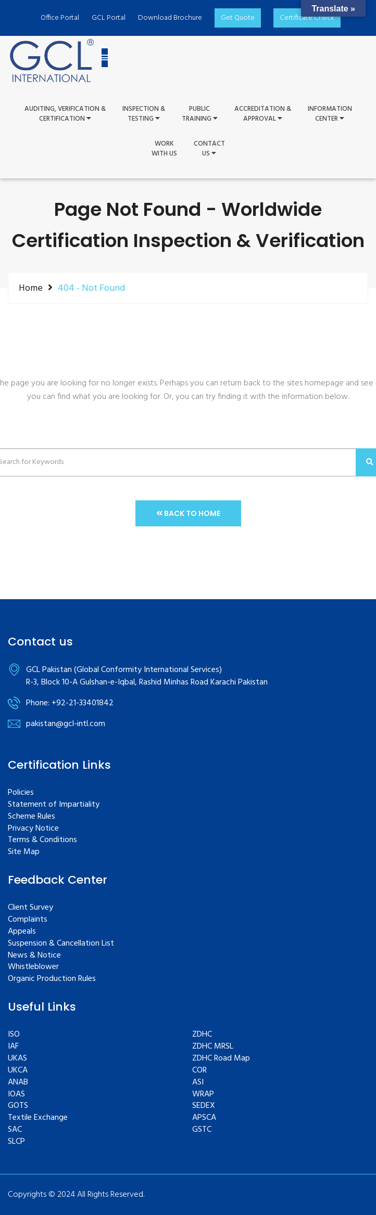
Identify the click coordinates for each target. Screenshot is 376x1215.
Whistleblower (33, 967)
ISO (14, 1035)
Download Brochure (170, 18)
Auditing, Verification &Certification (65, 114)
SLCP (16, 1142)
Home (31, 288)
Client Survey (30, 908)
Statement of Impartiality (53, 805)
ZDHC (202, 1035)
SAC (15, 1130)
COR (199, 1071)
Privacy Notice (33, 829)
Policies (21, 793)
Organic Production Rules (52, 979)
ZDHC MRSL (212, 1047)
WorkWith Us (164, 149)
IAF (13, 1047)
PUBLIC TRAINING (200, 114)
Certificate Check (307, 18)
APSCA (204, 1118)
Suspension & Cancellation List (61, 944)
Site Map (24, 852)
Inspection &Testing (143, 114)
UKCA (18, 1071)
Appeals (22, 932)
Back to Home (188, 513)
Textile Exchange (38, 1118)
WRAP (203, 1095)
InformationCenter (330, 114)
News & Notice (34, 956)
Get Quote (238, 18)
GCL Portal (109, 18)
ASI (198, 1083)
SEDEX (203, 1106)
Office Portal (60, 18)
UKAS (17, 1059)
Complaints (27, 920)
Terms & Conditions (42, 840)
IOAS (16, 1095)
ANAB (18, 1083)
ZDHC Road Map (221, 1059)
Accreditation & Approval (262, 114)
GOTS (18, 1106)
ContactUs (209, 149)
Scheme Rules (31, 817)
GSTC (201, 1130)
